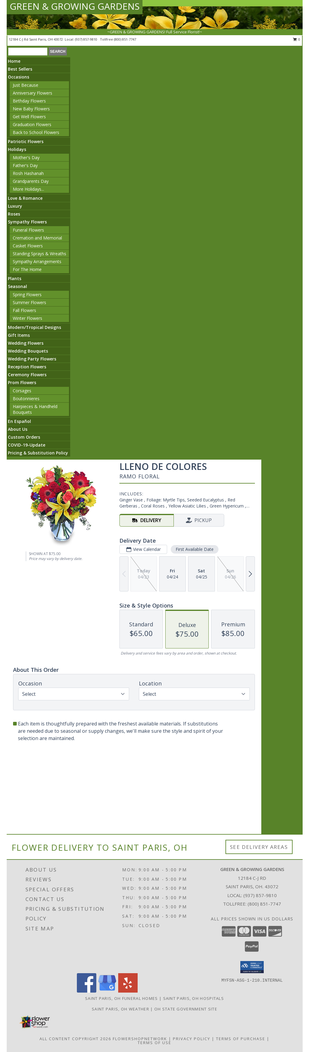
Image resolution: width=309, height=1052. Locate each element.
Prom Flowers (22, 382)
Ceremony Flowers (27, 374)
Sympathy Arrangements (37, 261)
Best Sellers (20, 69)
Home (14, 61)
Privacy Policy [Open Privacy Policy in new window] (191, 1038)
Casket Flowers (28, 246)
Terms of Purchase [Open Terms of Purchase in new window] (240, 1038)
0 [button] (296, 39)
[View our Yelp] (128, 991)
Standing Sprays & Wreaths (39, 253)
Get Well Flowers (29, 116)
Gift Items (19, 335)
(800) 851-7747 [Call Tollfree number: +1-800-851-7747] (264, 904)
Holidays (17, 149)
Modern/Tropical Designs (34, 327)
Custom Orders (24, 437)
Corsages (22, 391)
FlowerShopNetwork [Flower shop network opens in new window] (140, 1038)
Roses (14, 214)
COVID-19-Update (26, 445)
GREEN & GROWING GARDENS (74, 6)
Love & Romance (25, 198)
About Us (17, 429)
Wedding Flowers (25, 343)
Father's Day (25, 165)
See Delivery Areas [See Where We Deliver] (259, 846)
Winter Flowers (27, 318)
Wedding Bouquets (28, 351)
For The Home (27, 269)
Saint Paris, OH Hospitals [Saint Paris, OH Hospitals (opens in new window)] (193, 998)
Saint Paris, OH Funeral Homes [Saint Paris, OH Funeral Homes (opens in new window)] (121, 998)
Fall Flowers (24, 310)
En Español (19, 421)
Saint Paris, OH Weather (120, 1009)
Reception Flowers (27, 367)
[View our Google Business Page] (107, 991)
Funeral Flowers (28, 230)
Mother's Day (26, 157)
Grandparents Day (31, 181)
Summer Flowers (29, 302)
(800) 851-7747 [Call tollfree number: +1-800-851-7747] (125, 39)
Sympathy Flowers (27, 222)
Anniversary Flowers (32, 93)
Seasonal (17, 286)
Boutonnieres (26, 398)
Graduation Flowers (32, 124)
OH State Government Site (185, 1009)
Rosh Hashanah (28, 173)
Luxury (15, 206)
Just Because (25, 85)
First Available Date (195, 549)
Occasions (18, 77)
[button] (252, 967)
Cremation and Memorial (37, 238)
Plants (14, 278)
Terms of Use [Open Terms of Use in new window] (154, 1042)
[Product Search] (27, 51)
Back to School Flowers (36, 132)
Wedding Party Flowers (32, 359)
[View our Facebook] (86, 991)
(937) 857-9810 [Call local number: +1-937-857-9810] (86, 39)
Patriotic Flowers (25, 141)
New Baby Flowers (31, 109)
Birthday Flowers (29, 101)
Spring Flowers (27, 294)
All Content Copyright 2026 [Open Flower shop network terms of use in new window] (75, 1038)
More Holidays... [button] (28, 189)
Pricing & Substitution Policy (38, 453)
